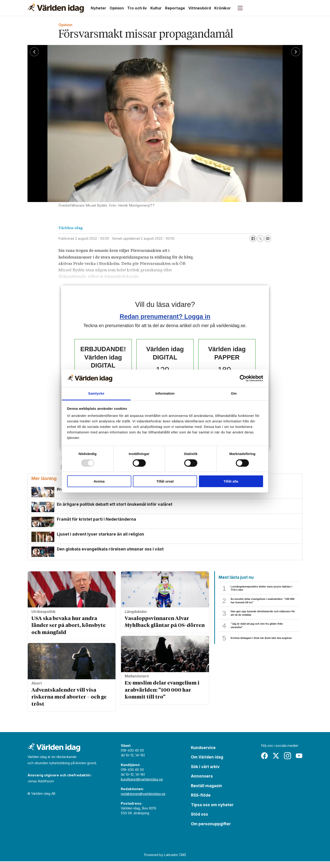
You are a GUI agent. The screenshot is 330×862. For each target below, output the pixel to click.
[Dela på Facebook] (253, 238)
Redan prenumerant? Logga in (165, 316)
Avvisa (99, 481)
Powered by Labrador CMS (165, 855)
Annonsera (202, 777)
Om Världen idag (207, 757)
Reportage (175, 8)
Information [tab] (165, 393)
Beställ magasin (206, 786)
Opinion (117, 8)
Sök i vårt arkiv (205, 767)
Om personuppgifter (211, 824)
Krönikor (222, 8)
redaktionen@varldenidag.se (143, 794)
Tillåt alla (231, 481)
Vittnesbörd (199, 8)
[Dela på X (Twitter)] (260, 238)
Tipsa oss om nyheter (212, 805)
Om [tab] (233, 393)
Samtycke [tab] (96, 393)
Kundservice (203, 748)
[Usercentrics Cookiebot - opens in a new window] (243, 378)
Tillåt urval (165, 481)
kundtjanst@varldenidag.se (142, 780)
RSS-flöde (201, 796)
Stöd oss (199, 815)
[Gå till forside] (56, 8)
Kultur (156, 8)
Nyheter (98, 8)
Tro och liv (137, 8)
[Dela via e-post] (267, 238)
